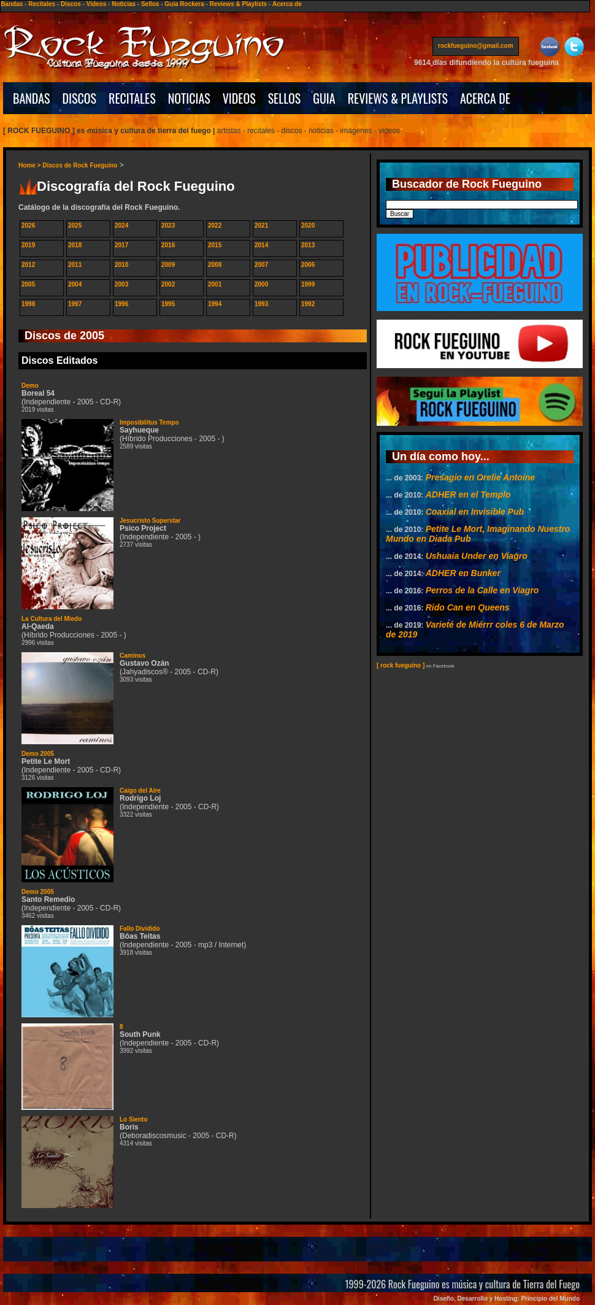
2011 (75, 264)
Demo (30, 385)
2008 (214, 264)
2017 (121, 245)
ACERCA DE (485, 98)
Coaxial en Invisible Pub (475, 512)
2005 (28, 284)
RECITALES (132, 98)
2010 (121, 264)
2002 (168, 284)
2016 (168, 245)
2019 (28, 245)
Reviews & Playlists (238, 4)
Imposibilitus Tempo (149, 422)
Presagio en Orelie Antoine (480, 477)
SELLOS (284, 98)
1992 (308, 304)
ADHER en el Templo (468, 494)
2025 (75, 225)
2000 (261, 284)
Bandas (12, 4)
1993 (261, 304)
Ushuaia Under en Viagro (477, 556)
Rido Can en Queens (468, 607)
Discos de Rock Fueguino (79, 165)
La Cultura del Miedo (51, 618)
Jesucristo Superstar (150, 520)
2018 (75, 245)
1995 (168, 304)
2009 (168, 264)
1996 (121, 304)
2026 (28, 225)
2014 (261, 245)
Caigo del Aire (140, 790)
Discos (71, 4)
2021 (261, 225)
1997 (75, 304)
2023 (168, 225)
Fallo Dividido (140, 928)
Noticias (124, 4)
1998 (28, 304)
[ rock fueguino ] (400, 665)
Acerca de (287, 4)
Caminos (132, 655)
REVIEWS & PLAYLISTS (398, 98)
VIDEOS (239, 98)
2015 (214, 245)
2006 (308, 264)
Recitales (41, 4)
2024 (121, 225)
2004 (75, 284)
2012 (28, 264)
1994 (214, 304)
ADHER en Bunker (463, 573)
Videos (96, 4)
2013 (308, 245)
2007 (261, 264)
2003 (121, 284)
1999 (308, 284)
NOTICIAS (189, 98)
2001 (214, 284)
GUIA (324, 98)
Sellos (150, 4)
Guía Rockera (184, 4)
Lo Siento (134, 1119)
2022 (214, 225)
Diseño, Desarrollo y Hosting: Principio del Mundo (507, 1298)
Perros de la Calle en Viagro (482, 590)
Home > (30, 165)
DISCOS (80, 98)
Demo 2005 (37, 753)
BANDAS (31, 98)
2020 (308, 225)
